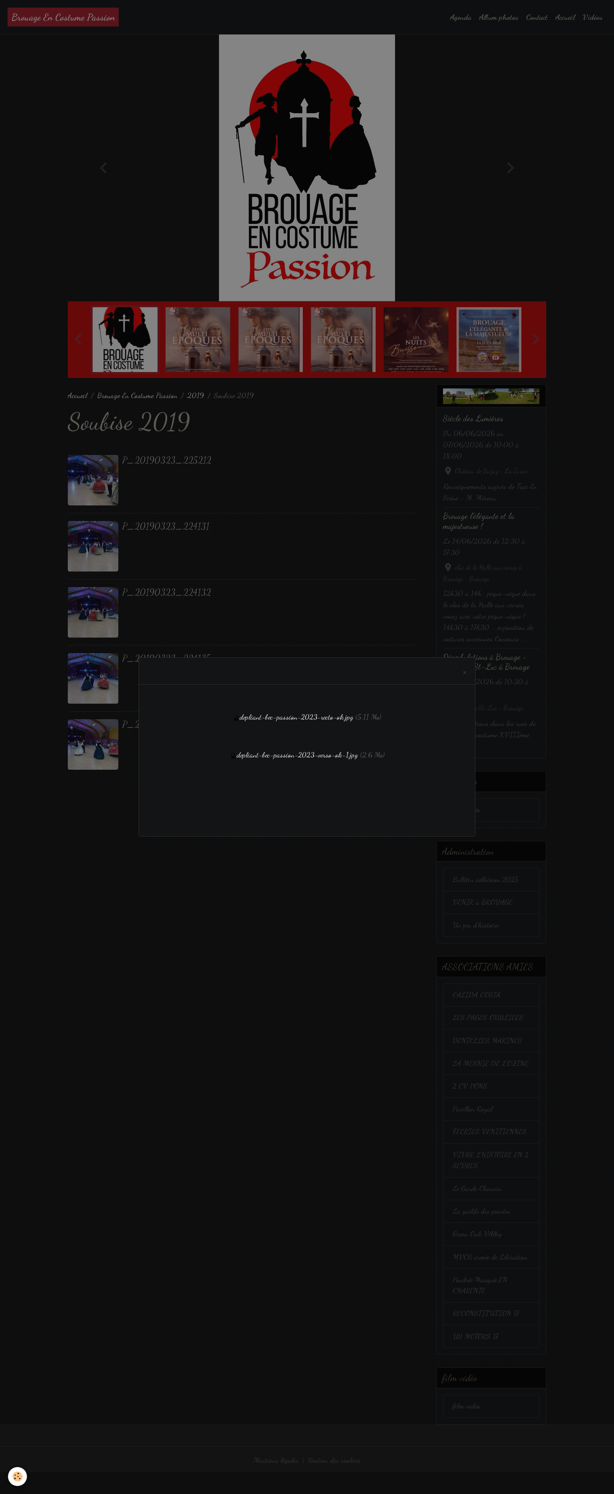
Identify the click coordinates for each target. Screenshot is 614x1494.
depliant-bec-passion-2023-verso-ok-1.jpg (297, 754)
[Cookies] (17, 1476)
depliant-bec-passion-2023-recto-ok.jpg (296, 716)
